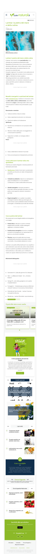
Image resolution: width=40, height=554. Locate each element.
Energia (18, 299)
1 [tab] (19, 330)
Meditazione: (11, 170)
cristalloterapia (13, 98)
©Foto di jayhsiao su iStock (12, 52)
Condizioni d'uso (14, 547)
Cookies (28, 547)
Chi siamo (10, 542)
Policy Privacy (22, 547)
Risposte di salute (19, 544)
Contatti (18, 542)
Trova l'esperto (27, 542)
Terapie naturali (11, 299)
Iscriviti (20, 527)
